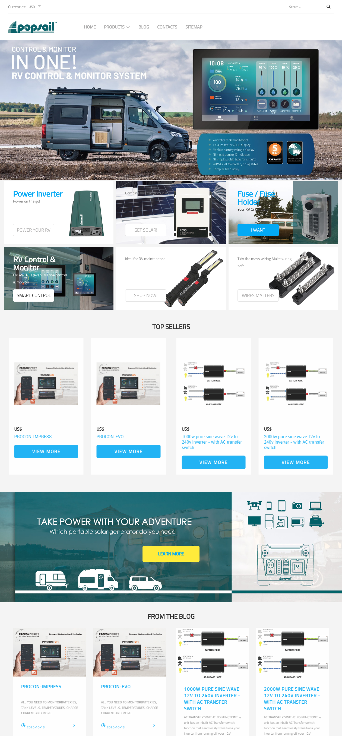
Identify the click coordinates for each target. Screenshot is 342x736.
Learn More (171, 553)
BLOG (143, 27)
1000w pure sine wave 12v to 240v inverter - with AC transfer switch (214, 442)
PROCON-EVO (107, 437)
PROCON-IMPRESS (35, 437)
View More (48, 451)
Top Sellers (171, 326)
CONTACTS (167, 27)
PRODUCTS (117, 27)
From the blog (171, 616)
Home (90, 27)
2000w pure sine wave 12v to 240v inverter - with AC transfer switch (291, 442)
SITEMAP (193, 27)
